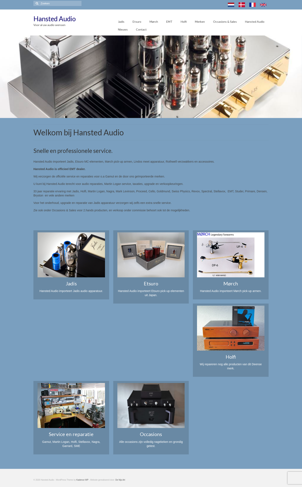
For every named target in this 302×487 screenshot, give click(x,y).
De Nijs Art (120, 480)
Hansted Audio (54, 19)
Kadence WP (82, 480)
